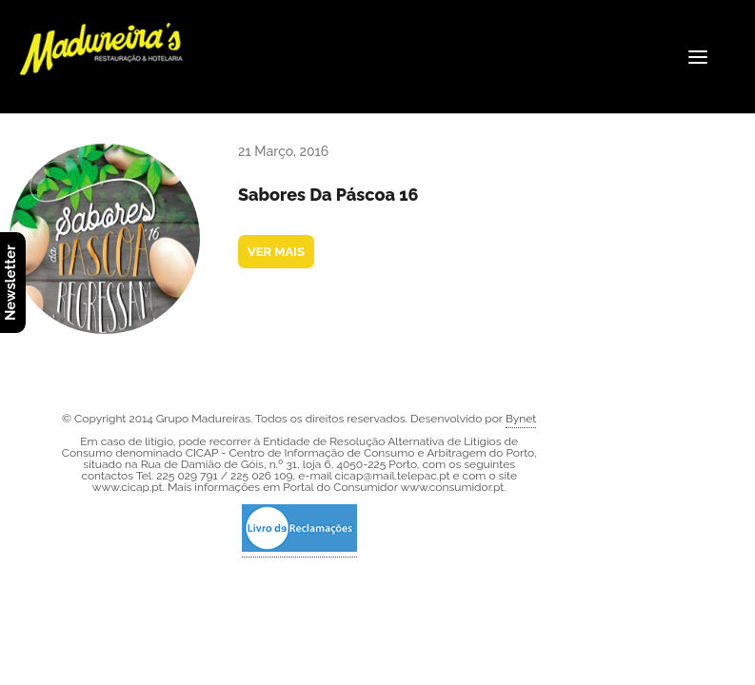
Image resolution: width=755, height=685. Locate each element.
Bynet (521, 418)
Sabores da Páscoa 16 (328, 195)
